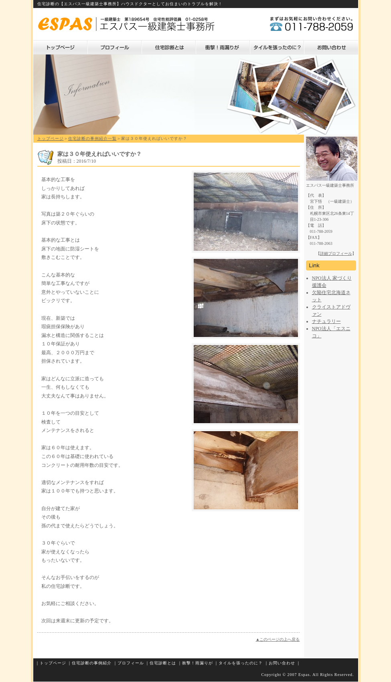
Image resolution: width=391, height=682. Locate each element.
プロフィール (114, 47)
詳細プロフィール (336, 253)
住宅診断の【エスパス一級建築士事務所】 (79, 4)
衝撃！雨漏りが (223, 47)
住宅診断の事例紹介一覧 (92, 138)
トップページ (60, 47)
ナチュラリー (326, 321)
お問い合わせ (331, 47)
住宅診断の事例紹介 (91, 663)
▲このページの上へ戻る (278, 639)
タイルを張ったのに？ (277, 47)
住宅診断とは (169, 47)
